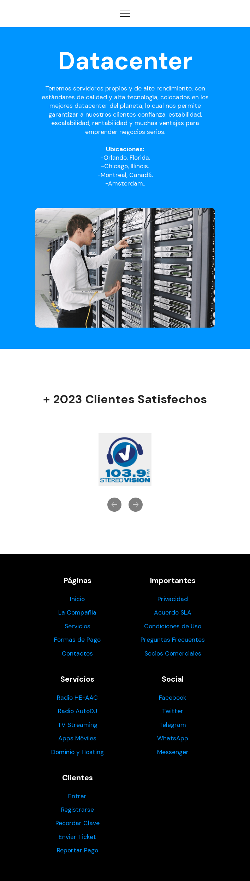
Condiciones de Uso (172, 626)
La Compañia (77, 612)
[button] (114, 505)
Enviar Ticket (77, 837)
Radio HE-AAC (77, 697)
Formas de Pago (77, 640)
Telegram (172, 725)
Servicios (77, 626)
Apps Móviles (77, 738)
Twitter (172, 711)
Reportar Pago (77, 850)
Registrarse (77, 810)
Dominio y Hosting (77, 752)
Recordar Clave (77, 823)
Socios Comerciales (172, 653)
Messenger (173, 752)
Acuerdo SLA (172, 612)
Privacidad (172, 599)
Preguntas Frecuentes (173, 640)
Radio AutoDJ (77, 711)
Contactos (77, 653)
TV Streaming (77, 725)
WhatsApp (172, 738)
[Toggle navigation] (125, 13)
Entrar (77, 796)
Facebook (172, 697)
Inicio (77, 599)
